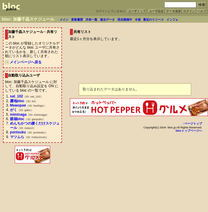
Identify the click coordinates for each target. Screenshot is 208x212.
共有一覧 (91, 19)
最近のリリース (153, 19)
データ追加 (173, 11)
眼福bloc (17, 119)
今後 (138, 19)
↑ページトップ (192, 123)
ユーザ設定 (156, 11)
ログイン (189, 11)
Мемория (18, 105)
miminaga (18, 114)
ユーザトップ (137, 11)
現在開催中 (124, 19)
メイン (64, 19)
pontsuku (18, 132)
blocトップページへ (189, 130)
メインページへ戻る (23, 62)
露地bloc (17, 101)
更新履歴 (77, 19)
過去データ (107, 19)
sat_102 (16, 96)
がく (13, 110)
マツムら (17, 137)
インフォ (172, 19)
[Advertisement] (32, 177)
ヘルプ (201, 11)
